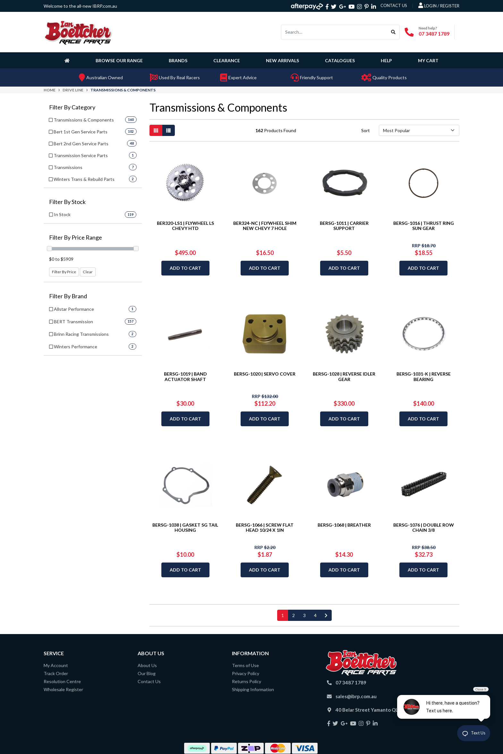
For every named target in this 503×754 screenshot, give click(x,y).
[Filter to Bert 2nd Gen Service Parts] (93, 143)
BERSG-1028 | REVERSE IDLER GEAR (344, 376)
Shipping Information (253, 689)
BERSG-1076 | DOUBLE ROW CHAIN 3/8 (423, 527)
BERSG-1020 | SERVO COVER (264, 374)
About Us (147, 665)
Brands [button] (178, 60)
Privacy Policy (245, 673)
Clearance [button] (226, 60)
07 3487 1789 (434, 33)
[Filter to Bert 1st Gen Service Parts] (93, 132)
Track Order (56, 673)
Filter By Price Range (75, 237)
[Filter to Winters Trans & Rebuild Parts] (93, 179)
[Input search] (334, 32)
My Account (56, 665)
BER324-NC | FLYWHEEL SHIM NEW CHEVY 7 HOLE (264, 225)
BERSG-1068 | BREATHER (344, 525)
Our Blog (147, 673)
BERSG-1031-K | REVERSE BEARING (423, 376)
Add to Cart (185, 268)
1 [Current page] (282, 615)
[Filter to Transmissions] (93, 167)
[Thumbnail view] (155, 130)
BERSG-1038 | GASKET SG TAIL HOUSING (185, 527)
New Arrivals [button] (282, 60)
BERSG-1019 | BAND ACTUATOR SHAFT (185, 376)
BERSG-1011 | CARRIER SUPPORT (344, 225)
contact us (393, 5)
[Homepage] (68, 60)
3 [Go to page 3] (304, 615)
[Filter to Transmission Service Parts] (93, 155)
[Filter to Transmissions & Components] (93, 120)
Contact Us (149, 681)
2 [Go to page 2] (293, 615)
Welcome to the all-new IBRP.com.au (80, 6)
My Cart (428, 60)
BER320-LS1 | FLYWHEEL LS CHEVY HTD (185, 225)
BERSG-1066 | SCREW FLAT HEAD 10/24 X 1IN (265, 527)
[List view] (168, 130)
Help (386, 60)
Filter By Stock (67, 202)
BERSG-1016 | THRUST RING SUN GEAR (423, 225)
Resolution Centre (62, 681)
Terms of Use (245, 665)
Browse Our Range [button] (119, 60)
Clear (88, 271)
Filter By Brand (68, 296)
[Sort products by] (419, 130)
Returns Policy (246, 681)
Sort (365, 130)
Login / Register (438, 5)
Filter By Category (72, 107)
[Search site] (393, 32)
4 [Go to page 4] (315, 615)
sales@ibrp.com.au (356, 696)
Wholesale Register (63, 689)
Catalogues (340, 60)
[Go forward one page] (326, 615)
